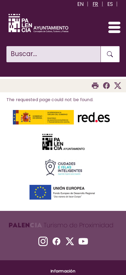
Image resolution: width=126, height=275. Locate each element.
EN (80, 4)
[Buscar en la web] (53, 54)
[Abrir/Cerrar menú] (112, 27)
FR (95, 4)
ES (110, 4)
